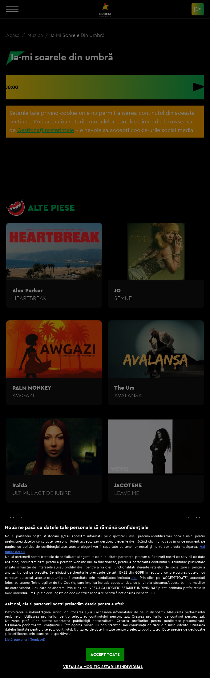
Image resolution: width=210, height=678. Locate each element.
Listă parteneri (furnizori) (25, 639)
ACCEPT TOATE (105, 654)
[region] (105, 598)
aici (134, 577)
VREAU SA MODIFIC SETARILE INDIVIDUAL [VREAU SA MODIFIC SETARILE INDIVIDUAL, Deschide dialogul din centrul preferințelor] (103, 666)
